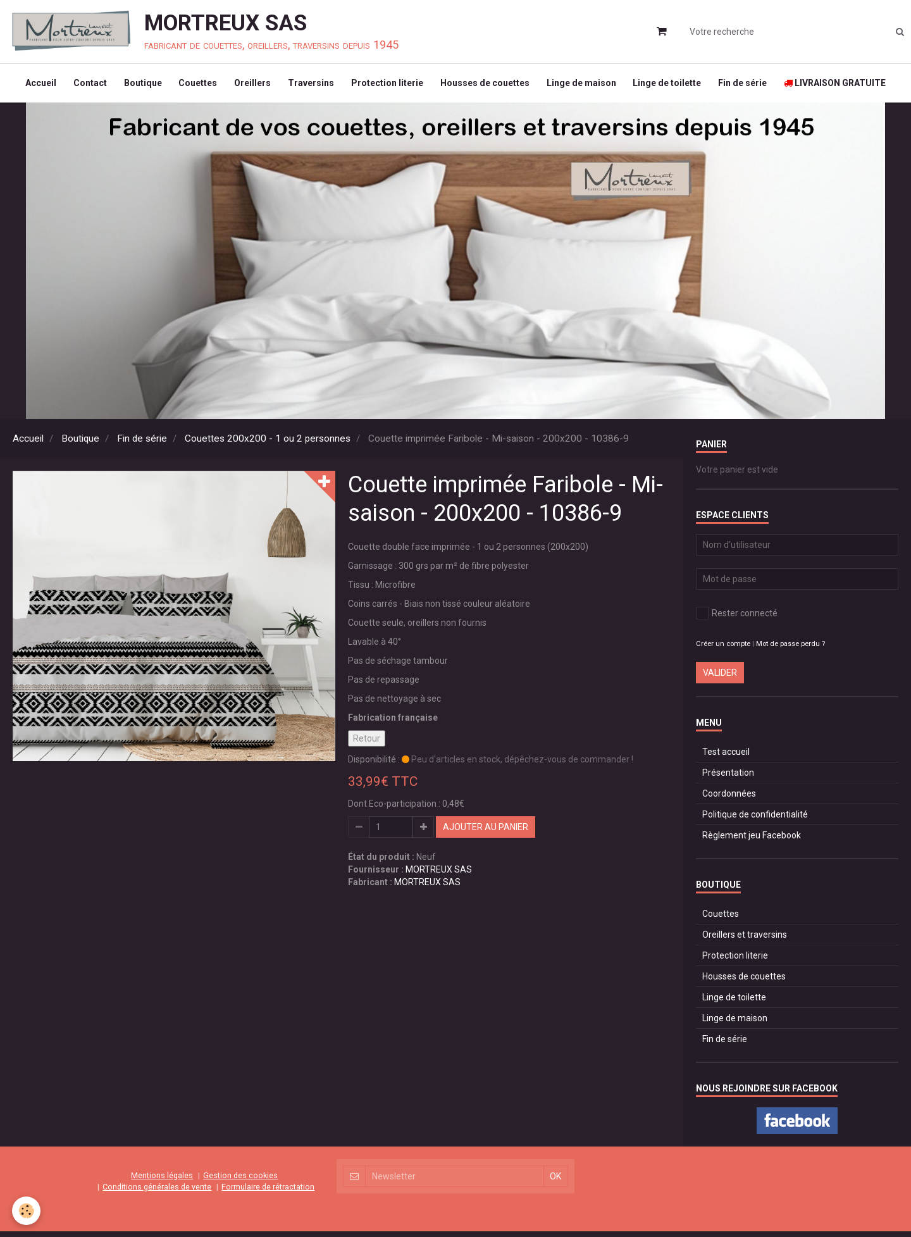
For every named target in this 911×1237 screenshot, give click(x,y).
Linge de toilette (674, 86)
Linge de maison (586, 86)
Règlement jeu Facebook (751, 841)
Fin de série (752, 86)
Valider (720, 678)
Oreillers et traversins (744, 940)
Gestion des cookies (240, 1181)
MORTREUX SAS (439, 875)
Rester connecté (737, 618)
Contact (81, 86)
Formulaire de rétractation (267, 1192)
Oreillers (250, 86)
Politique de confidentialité (755, 820)
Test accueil (726, 757)
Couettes (193, 86)
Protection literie (388, 86)
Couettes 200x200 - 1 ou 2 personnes (267, 444)
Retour (366, 744)
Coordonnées (729, 799)
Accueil (30, 86)
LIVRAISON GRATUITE (846, 86)
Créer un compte (723, 649)
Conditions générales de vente (156, 1192)
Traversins (310, 86)
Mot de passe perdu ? (790, 649)
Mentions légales (162, 1181)
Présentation (728, 778)
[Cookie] (27, 1211)
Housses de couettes (488, 86)
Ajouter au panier (485, 833)
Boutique (136, 86)
